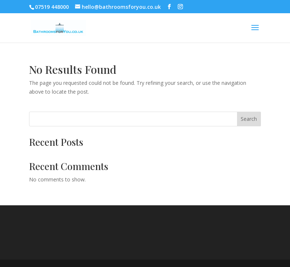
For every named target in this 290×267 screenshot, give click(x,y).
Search (249, 118)
